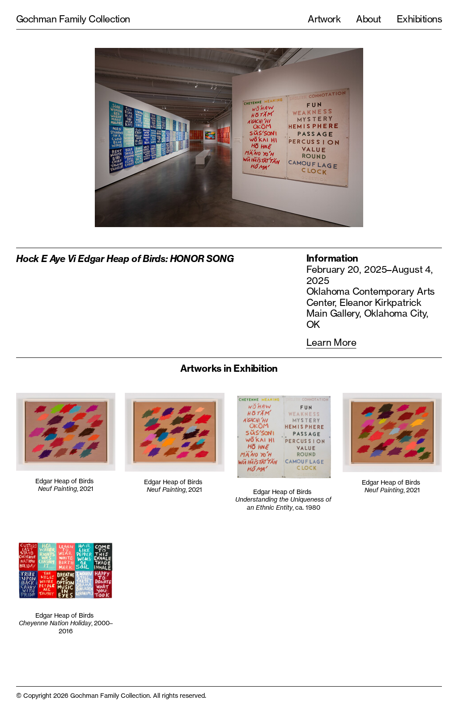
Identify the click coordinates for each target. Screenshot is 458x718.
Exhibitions (419, 19)
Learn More (331, 342)
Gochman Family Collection (73, 19)
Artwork (324, 19)
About (368, 19)
